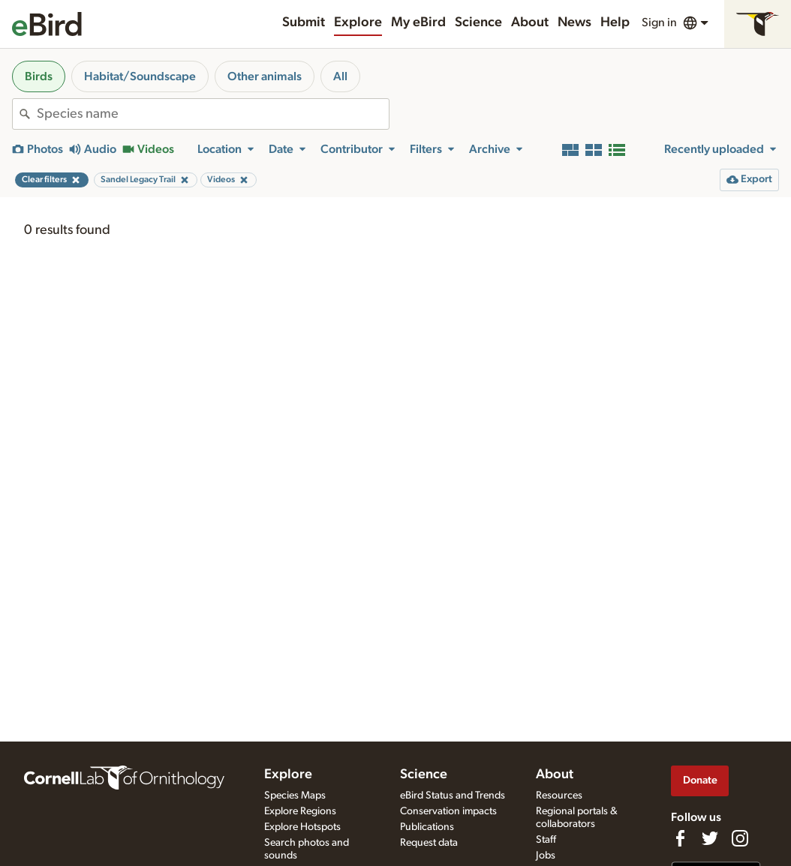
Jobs (545, 855)
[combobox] (213, 114)
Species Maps (295, 795)
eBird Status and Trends (452, 795)
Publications (427, 827)
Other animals (264, 76)
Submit (303, 22)
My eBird (418, 22)
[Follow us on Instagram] (740, 838)
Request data (429, 843)
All (340, 76)
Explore (358, 22)
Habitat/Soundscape (140, 76)
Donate (700, 780)
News (574, 22)
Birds (39, 76)
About (530, 22)
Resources (559, 795)
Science (478, 22)
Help (615, 22)
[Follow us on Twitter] (710, 838)
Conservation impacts (448, 811)
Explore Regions (300, 811)
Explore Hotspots (302, 827)
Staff (546, 840)
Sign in (659, 22)
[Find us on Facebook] (680, 838)
